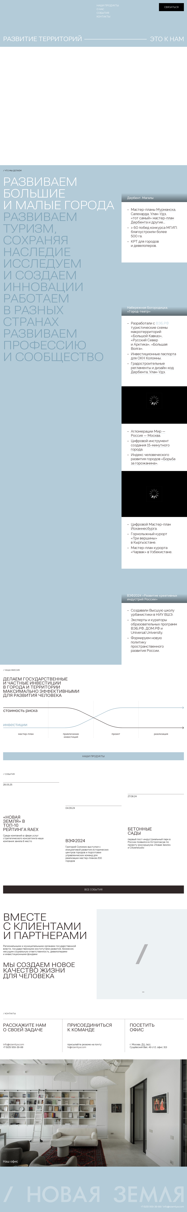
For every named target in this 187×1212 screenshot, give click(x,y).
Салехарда (140, 214)
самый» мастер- (152, 218)
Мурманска (165, 209)
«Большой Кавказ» (146, 336)
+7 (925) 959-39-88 (13, 1047)
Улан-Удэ (158, 214)
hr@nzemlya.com (76, 1047)
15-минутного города (150, 447)
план (170, 218)
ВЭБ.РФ (162, 323)
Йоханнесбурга (144, 528)
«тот (134, 218)
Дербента (139, 222)
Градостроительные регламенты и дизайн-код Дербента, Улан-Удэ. (152, 367)
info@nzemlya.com (13, 1044)
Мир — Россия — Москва (148, 433)
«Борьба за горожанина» (153, 461)
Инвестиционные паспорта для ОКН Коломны (153, 356)
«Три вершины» (144, 538)
